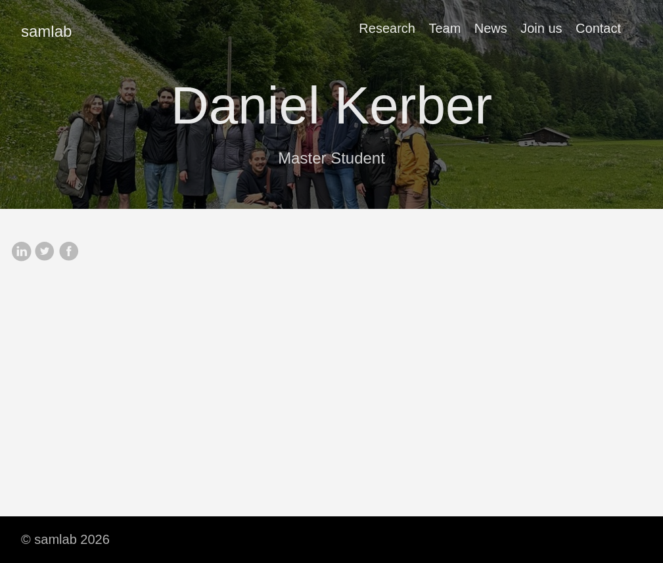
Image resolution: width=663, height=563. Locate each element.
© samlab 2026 (65, 539)
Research (387, 28)
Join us (541, 28)
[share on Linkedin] (21, 252)
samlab (46, 31)
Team (444, 28)
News (490, 28)
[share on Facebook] (69, 252)
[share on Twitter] (44, 252)
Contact (598, 28)
